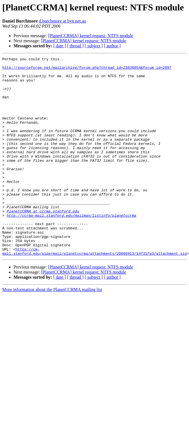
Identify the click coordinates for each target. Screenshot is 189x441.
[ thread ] (75, 45)
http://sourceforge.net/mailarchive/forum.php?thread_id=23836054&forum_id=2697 (87, 69)
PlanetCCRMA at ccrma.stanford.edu (43, 242)
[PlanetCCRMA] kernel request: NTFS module (90, 35)
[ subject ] (94, 45)
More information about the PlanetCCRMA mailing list (52, 329)
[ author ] (112, 45)
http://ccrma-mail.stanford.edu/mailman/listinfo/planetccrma (71, 247)
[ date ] (59, 45)
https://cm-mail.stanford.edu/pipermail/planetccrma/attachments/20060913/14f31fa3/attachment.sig (94, 290)
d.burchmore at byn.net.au (62, 21)
